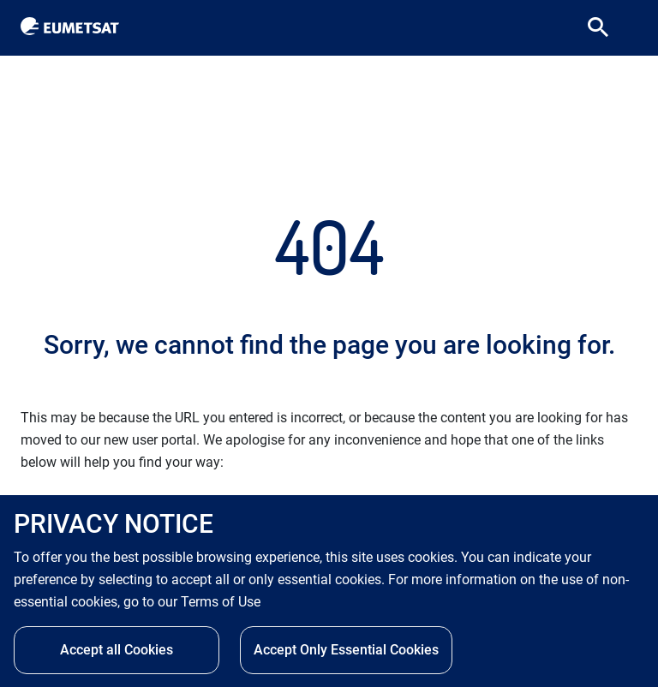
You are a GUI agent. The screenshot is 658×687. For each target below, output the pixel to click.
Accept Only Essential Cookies (346, 654)
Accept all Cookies (116, 654)
